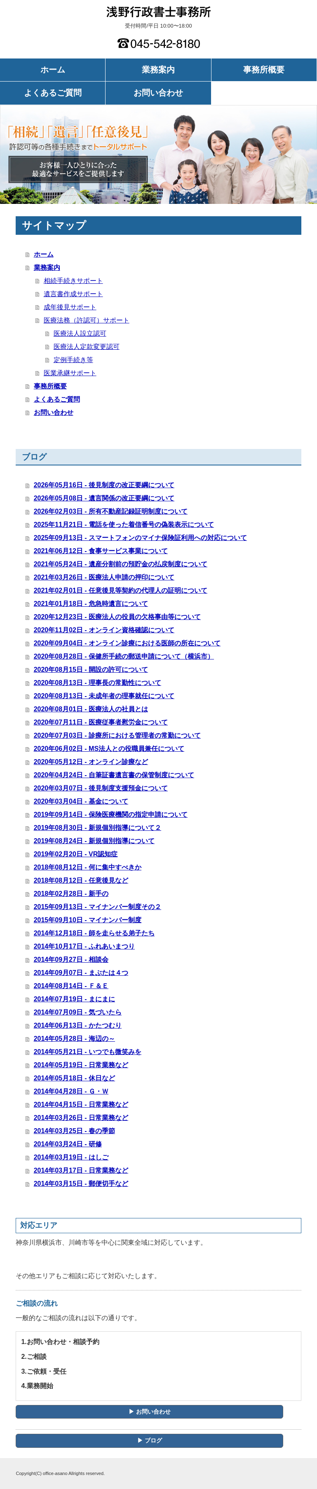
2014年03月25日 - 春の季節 (74, 1130)
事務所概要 (263, 69)
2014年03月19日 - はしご (71, 1157)
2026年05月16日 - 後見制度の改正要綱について (104, 485)
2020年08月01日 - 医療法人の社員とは (91, 709)
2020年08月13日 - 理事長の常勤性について (97, 682)
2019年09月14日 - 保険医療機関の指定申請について (111, 814)
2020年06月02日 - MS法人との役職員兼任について (109, 748)
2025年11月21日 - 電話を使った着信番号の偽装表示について (124, 524)
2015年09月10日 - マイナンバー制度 (87, 919)
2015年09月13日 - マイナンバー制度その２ (97, 906)
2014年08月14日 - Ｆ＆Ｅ (71, 985)
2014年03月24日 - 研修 (68, 1144)
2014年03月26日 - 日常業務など (81, 1117)
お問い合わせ (158, 92)
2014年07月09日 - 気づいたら (78, 1012)
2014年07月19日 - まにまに (74, 999)
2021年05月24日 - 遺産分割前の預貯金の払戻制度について (120, 564)
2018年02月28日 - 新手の (71, 893)
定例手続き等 (73, 359)
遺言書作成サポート (73, 293)
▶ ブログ (149, 1440)
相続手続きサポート (73, 280)
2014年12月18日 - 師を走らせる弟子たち (94, 933)
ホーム (52, 69)
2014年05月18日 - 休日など (74, 1078)
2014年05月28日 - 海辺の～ (74, 1038)
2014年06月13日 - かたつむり (78, 1025)
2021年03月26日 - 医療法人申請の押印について (104, 577)
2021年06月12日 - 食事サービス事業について (101, 550)
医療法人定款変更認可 (87, 346)
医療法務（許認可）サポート (86, 320)
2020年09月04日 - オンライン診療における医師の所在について (127, 643)
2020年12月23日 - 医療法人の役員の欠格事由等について (117, 616)
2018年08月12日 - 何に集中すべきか (87, 867)
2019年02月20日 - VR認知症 (76, 854)
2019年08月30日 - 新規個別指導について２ (97, 827)
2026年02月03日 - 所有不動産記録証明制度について (111, 511)
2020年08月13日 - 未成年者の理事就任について (104, 695)
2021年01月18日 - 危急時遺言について (91, 603)
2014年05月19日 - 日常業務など (81, 1064)
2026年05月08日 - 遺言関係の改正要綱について (104, 498)
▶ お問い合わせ (150, 1411)
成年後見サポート (70, 307)
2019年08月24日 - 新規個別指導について (94, 840)
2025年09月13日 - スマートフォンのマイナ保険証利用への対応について (140, 537)
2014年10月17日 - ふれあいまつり (84, 946)
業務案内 (158, 69)
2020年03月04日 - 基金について (81, 801)
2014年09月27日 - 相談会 (71, 959)
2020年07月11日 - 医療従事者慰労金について (101, 722)
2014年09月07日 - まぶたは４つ (81, 972)
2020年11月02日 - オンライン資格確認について (104, 629)
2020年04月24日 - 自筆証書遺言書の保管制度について (114, 774)
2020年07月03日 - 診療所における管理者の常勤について (117, 735)
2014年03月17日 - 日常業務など (81, 1170)
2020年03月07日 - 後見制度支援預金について (101, 788)
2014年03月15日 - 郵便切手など (81, 1183)
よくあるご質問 (53, 92)
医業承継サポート (70, 372)
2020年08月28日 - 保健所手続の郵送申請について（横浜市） (124, 656)
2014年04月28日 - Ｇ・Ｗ (71, 1091)
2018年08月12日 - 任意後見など (81, 880)
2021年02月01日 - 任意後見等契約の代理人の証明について (120, 590)
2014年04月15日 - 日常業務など (81, 1104)
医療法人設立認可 (80, 333)
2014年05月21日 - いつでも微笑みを (87, 1051)
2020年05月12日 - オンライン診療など (91, 761)
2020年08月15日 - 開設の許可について (91, 669)
